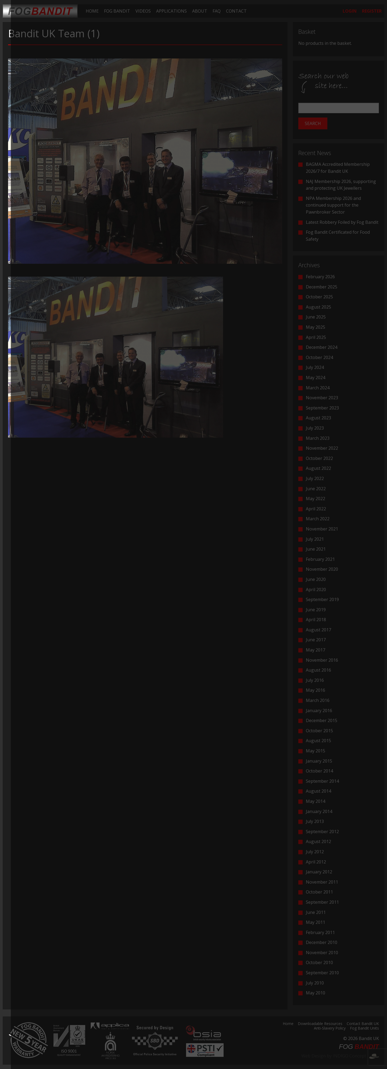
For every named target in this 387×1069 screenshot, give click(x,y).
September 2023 (322, 408)
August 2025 (318, 307)
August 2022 (318, 468)
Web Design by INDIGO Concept (340, 1056)
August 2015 (318, 741)
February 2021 (320, 559)
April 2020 (316, 589)
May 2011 (315, 922)
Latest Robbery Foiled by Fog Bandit (342, 222)
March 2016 (317, 700)
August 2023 (318, 418)
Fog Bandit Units (364, 1028)
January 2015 (319, 761)
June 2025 (316, 317)
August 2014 (318, 791)
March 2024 (317, 388)
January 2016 (319, 710)
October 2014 (319, 771)
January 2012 (319, 872)
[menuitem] (92, 11)
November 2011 (322, 882)
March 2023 (317, 438)
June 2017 (316, 640)
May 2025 (315, 327)
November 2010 (322, 952)
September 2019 (322, 599)
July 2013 (315, 821)
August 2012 (318, 841)
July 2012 (315, 852)
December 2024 (321, 347)
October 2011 (319, 892)
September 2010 (322, 973)
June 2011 (316, 912)
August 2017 (318, 630)
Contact (236, 11)
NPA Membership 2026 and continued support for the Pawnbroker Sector (333, 205)
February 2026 (320, 277)
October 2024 (319, 357)
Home (92, 11)
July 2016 (315, 680)
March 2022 (317, 519)
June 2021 (316, 549)
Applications (171, 11)
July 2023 (315, 428)
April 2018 (316, 620)
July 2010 (315, 983)
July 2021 (315, 539)
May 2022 (315, 498)
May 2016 (315, 690)
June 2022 (316, 489)
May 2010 (315, 993)
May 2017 (315, 650)
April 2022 (316, 509)
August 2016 (318, 670)
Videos (143, 11)
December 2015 (321, 720)
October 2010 (319, 962)
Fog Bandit (117, 11)
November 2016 (322, 660)
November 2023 (322, 398)
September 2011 (322, 902)
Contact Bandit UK (363, 1024)
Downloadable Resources (320, 1024)
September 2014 (322, 781)
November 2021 (322, 529)
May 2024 (315, 377)
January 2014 (319, 811)
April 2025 (316, 337)
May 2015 (315, 751)
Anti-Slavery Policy (330, 1028)
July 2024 (315, 367)
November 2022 (322, 448)
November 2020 (322, 569)
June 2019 (316, 610)
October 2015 (319, 731)
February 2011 (320, 932)
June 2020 (316, 579)
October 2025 (319, 297)
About (199, 11)
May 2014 (315, 801)
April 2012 (316, 862)
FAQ (217, 11)
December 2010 (321, 942)
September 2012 (322, 831)
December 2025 (321, 287)
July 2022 (315, 478)
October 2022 (319, 458)
